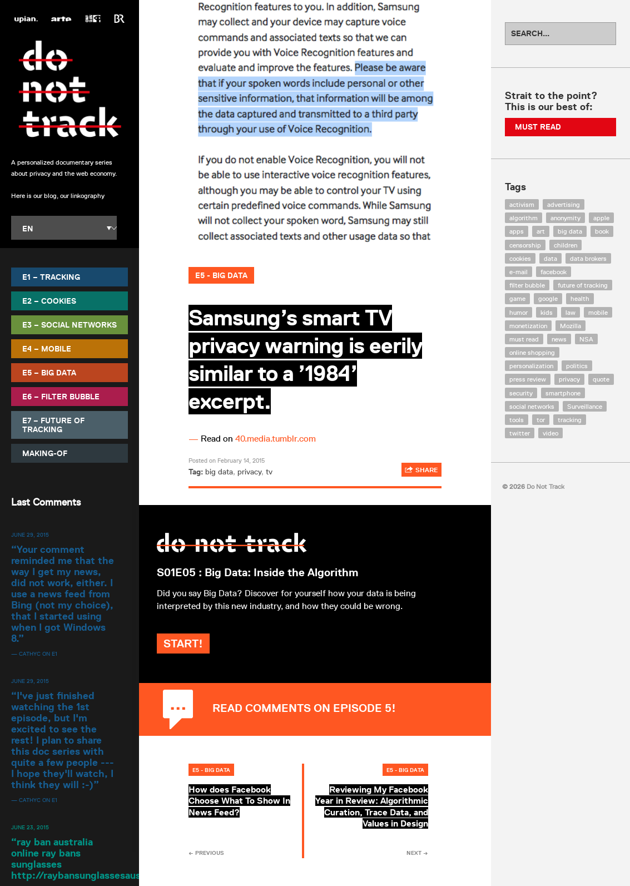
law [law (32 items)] (570, 312)
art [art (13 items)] (541, 231)
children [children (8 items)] (565, 245)
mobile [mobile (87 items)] (598, 312)
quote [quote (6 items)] (601, 379)
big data (219, 472)
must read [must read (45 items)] (524, 339)
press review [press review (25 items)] (527, 379)
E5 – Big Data (49, 373)
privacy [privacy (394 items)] (569, 379)
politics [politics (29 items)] (577, 365)
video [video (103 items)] (550, 433)
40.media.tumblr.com (275, 438)
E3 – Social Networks (69, 325)
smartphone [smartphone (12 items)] (563, 393)
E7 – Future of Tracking (53, 424)
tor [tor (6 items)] (541, 419)
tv (269, 472)
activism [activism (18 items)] (521, 204)
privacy (249, 472)
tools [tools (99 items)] (516, 419)
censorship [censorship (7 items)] (525, 245)
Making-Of (44, 453)
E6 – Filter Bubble (61, 397)
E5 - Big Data (221, 275)
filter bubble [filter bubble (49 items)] (527, 285)
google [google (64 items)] (548, 298)
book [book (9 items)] (602, 231)
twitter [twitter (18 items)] (519, 433)
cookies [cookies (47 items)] (520, 258)
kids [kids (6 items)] (546, 312)
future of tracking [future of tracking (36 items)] (583, 285)
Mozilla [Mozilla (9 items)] (570, 325)
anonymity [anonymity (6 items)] (565, 217)
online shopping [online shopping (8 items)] (532, 352)
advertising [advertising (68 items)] (563, 204)
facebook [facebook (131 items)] (553, 271)
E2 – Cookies (49, 301)
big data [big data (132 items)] (570, 231)
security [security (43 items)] (521, 393)
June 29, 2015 (30, 534)
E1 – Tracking (51, 277)
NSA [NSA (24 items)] (586, 339)
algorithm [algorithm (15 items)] (523, 217)
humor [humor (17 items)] (518, 312)
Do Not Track (69, 88)
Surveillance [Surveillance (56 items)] (584, 406)
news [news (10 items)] (559, 339)
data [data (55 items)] (550, 258)
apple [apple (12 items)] (601, 217)
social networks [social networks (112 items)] (531, 406)
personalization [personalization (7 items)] (531, 365)
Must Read (538, 127)
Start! (215, 656)
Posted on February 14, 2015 (226, 460)
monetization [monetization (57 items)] (528, 325)
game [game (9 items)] (517, 298)
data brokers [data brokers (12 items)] (588, 258)
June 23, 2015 (30, 827)
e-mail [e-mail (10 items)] (518, 271)
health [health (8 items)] (580, 298)
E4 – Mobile (46, 349)
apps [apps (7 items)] (516, 231)
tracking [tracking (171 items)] (570, 419)
